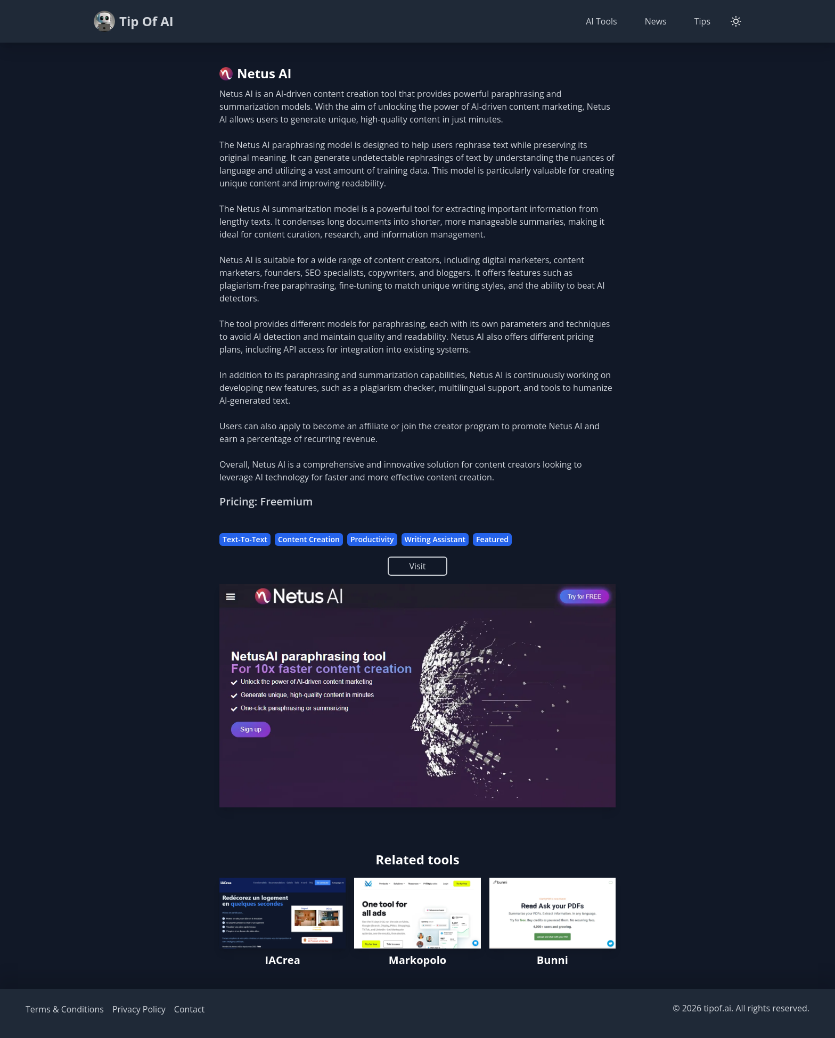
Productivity (372, 539)
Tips (702, 21)
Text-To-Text (245, 539)
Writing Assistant (435, 539)
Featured (492, 539)
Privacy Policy (139, 1009)
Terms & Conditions (65, 1009)
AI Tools (601, 21)
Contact (189, 1009)
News (656, 21)
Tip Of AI (134, 21)
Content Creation (309, 539)
